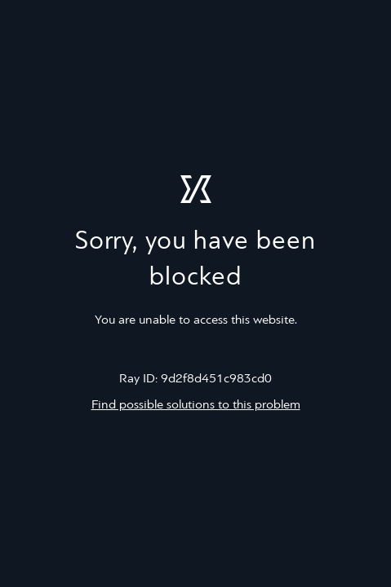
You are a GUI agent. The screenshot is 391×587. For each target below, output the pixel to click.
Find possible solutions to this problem (195, 405)
